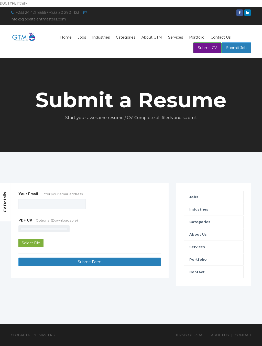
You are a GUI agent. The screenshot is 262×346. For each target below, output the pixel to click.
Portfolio (196, 37)
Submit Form (90, 262)
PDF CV (48, 220)
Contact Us (221, 37)
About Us (198, 234)
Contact (197, 272)
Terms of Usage (190, 335)
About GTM (151, 37)
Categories (125, 37)
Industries (101, 37)
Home (66, 37)
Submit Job (236, 47)
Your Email (50, 194)
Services (175, 37)
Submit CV (207, 47)
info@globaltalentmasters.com (38, 19)
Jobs (82, 37)
